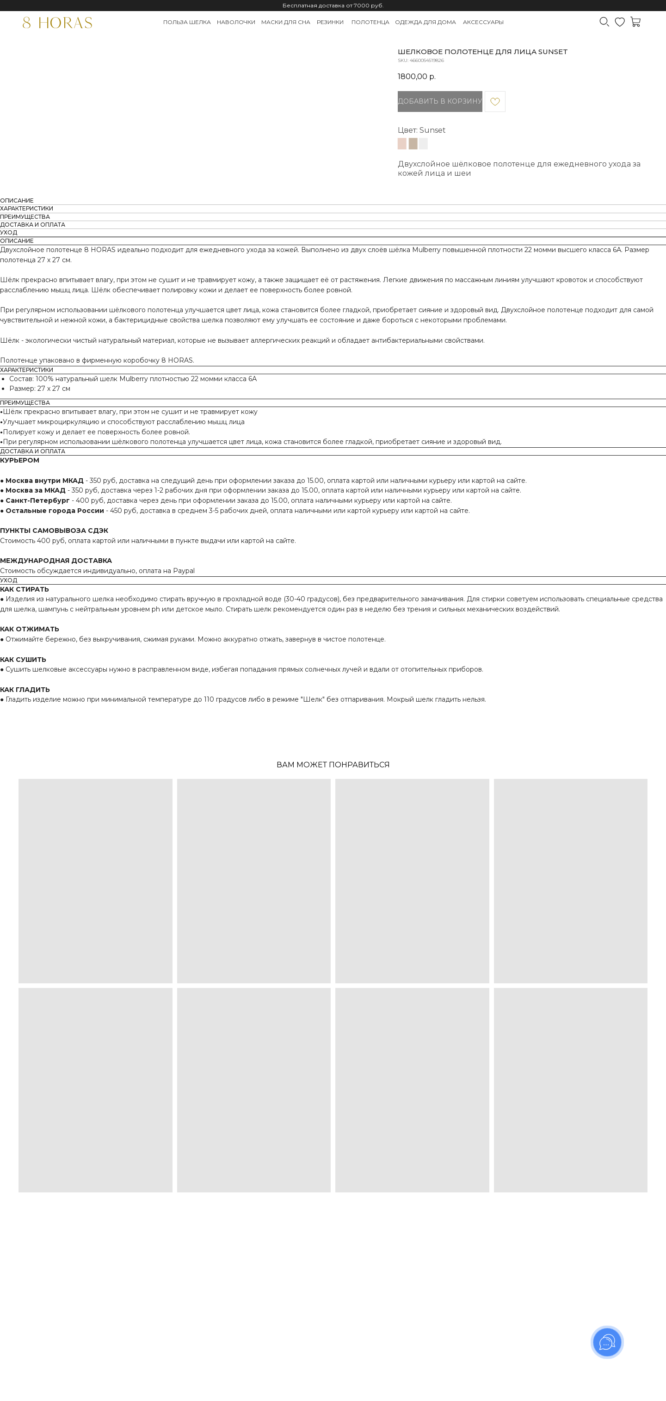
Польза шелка (187, 22)
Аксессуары (483, 22)
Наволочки (236, 22)
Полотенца (370, 22)
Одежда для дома (425, 22)
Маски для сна (285, 22)
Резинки (330, 22)
